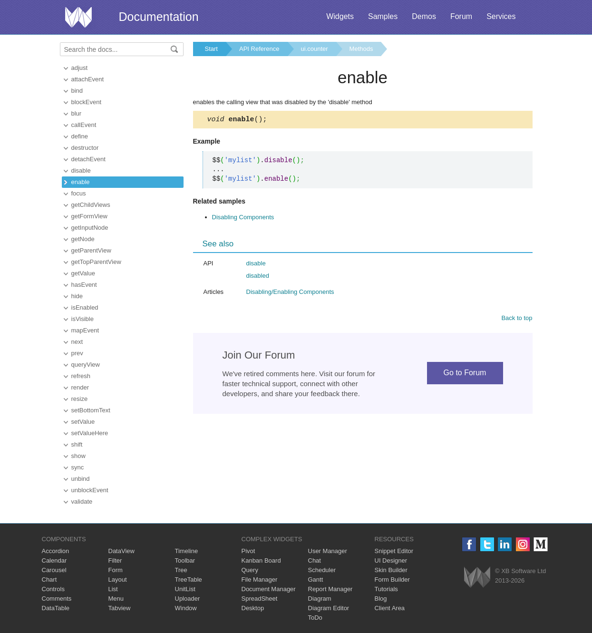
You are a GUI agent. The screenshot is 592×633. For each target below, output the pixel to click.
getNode (83, 239)
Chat (314, 560)
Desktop (253, 608)
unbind (80, 478)
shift (77, 444)
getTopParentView (96, 261)
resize (79, 398)
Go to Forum (465, 374)
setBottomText (90, 410)
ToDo (315, 617)
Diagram (319, 598)
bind (77, 90)
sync (77, 467)
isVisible (82, 318)
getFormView (89, 216)
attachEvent (87, 79)
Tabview (119, 608)
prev (77, 353)
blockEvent (86, 102)
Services (500, 16)
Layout (117, 579)
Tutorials (386, 589)
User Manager (327, 551)
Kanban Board (261, 560)
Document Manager (269, 589)
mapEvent (85, 330)
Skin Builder (391, 570)
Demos (424, 16)
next (77, 341)
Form (115, 570)
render (80, 387)
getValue (83, 273)
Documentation (159, 16)
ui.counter (314, 48)
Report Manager (330, 589)
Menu (116, 598)
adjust (79, 67)
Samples (383, 16)
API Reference (259, 48)
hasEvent (84, 284)
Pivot (248, 551)
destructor (85, 147)
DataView (121, 551)
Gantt (315, 579)
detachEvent (88, 159)
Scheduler (322, 570)
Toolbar (185, 560)
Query (250, 570)
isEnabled (84, 307)
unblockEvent (89, 490)
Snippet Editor (394, 551)
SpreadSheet (260, 598)
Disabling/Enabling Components (290, 293)
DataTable (56, 608)
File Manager (260, 579)
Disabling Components (243, 218)
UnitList (185, 589)
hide (77, 296)
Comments (57, 598)
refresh (80, 376)
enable (80, 181)
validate (82, 501)
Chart (49, 579)
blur (76, 113)
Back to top (516, 319)
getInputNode (89, 227)
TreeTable (188, 579)
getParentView (91, 250)
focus (78, 193)
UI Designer (391, 560)
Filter (115, 560)
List (113, 589)
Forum (461, 16)
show (78, 455)
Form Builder (392, 579)
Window (186, 608)
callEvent (84, 124)
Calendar (54, 560)
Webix (477, 577)
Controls (53, 589)
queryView (85, 364)
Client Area (390, 608)
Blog (381, 598)
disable (81, 170)
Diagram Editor (328, 608)
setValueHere (89, 433)
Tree (181, 570)
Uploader (187, 598)
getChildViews (90, 204)
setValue (83, 421)
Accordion (55, 551)
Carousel (54, 570)
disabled (257, 277)
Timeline (186, 551)
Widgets (340, 16)
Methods (361, 48)
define (79, 136)
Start (211, 48)
